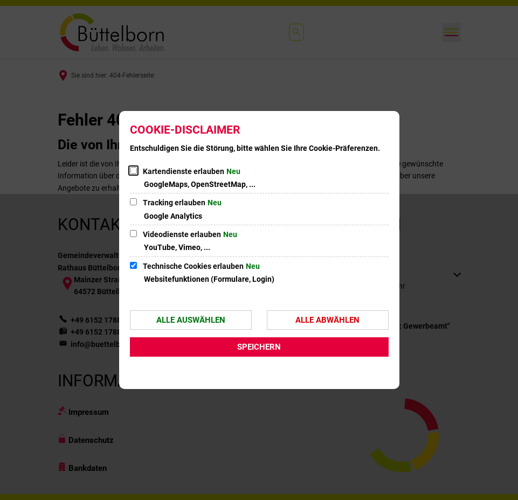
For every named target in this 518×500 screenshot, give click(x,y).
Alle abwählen (327, 320)
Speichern (259, 347)
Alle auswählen (190, 320)
